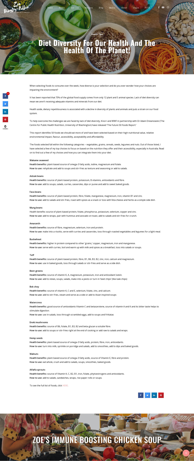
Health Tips (97, 34)
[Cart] (188, 7)
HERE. (65, 385)
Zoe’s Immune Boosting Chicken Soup (97, 437)
